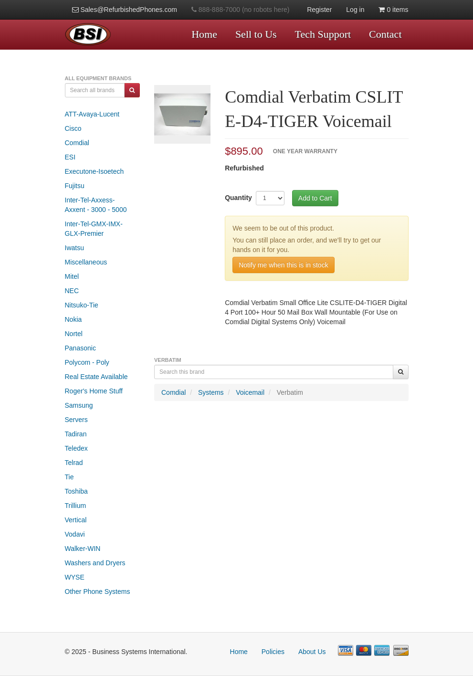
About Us (312, 651)
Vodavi (75, 534)
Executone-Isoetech (94, 171)
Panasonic (80, 348)
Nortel (74, 334)
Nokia (73, 319)
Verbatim (290, 392)
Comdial (77, 143)
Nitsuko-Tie (81, 305)
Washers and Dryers (95, 563)
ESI (70, 157)
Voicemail (250, 392)
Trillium (75, 505)
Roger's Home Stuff (94, 391)
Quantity (238, 197)
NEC (72, 291)
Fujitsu (74, 186)
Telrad (74, 462)
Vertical (76, 520)
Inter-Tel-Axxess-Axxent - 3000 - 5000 (96, 204)
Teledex (76, 448)
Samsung (79, 405)
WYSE (74, 577)
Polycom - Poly (87, 362)
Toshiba (76, 491)
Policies (273, 651)
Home (204, 34)
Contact (385, 34)
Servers (76, 419)
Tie (69, 477)
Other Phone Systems (97, 591)
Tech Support (323, 34)
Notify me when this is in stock (283, 265)
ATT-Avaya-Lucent (92, 114)
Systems (211, 392)
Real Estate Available (96, 376)
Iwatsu (74, 248)
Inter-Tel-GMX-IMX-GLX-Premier (94, 228)
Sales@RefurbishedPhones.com (124, 9)
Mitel (72, 276)
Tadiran (76, 434)
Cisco (73, 128)
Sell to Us (256, 34)
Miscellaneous (86, 262)
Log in (355, 9)
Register (319, 9)
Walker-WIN (83, 548)
